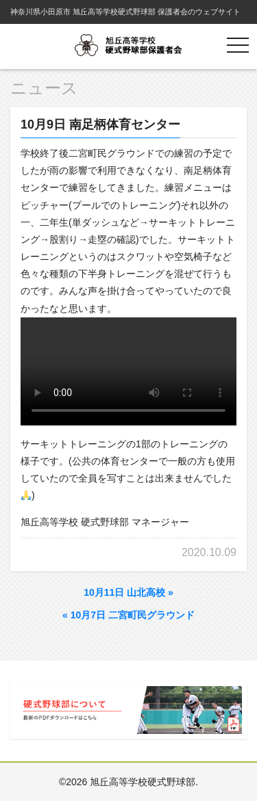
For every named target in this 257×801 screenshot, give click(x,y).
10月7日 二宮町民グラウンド (128, 614)
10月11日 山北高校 (128, 592)
